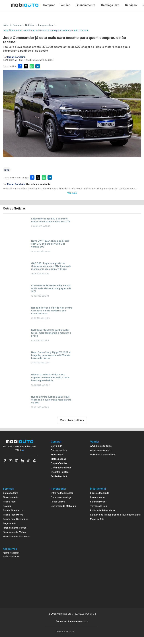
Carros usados (59, 450)
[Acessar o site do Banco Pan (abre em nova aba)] (82, 631)
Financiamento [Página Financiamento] (85, 5)
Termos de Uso (98, 506)
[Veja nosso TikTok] (28, 461)
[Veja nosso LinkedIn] (22, 461)
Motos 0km (57, 454)
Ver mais (72, 193)
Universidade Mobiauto (63, 506)
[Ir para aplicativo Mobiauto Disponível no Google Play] (19, 586)
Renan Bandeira (16, 57)
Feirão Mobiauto (59, 476)
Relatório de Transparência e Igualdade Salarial (115, 514)
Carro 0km (56, 446)
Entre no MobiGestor (62, 493)
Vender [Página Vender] (65, 5)
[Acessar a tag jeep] (7, 169)
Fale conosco (97, 497)
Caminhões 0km (59, 463)
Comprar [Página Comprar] (49, 5)
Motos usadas (58, 459)
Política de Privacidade (102, 510)
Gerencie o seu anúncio (103, 454)
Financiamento (10, 497)
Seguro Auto (10, 523)
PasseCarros (58, 501)
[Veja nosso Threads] (34, 461)
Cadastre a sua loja (61, 497)
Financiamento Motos (14, 532)
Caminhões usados (61, 467)
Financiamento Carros (14, 527)
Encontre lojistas (60, 472)
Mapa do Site (97, 519)
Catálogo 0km (10, 493)
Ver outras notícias (72, 420)
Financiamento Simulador (16, 536)
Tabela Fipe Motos (13, 514)
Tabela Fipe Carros (13, 510)
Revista (7, 506)
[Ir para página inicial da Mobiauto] (25, 5)
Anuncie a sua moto (100, 450)
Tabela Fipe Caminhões (15, 519)
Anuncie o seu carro (101, 446)
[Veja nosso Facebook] (5, 461)
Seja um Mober (98, 501)
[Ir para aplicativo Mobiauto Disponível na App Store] (19, 596)
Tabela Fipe (9, 501)
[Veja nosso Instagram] (16, 461)
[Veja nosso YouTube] (11, 461)
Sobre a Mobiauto (99, 493)
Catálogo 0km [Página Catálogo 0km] (110, 5)
